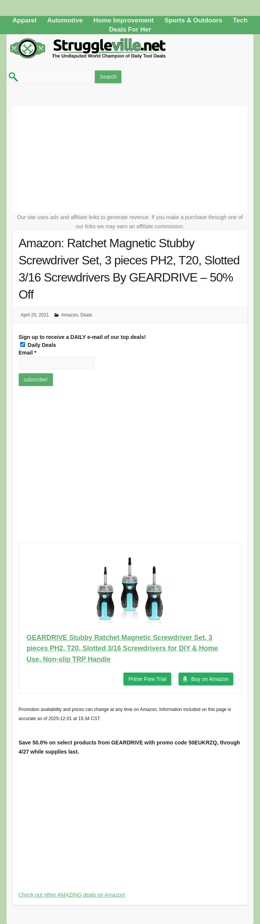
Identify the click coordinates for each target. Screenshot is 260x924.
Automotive (65, 20)
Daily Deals (38, 345)
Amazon (69, 315)
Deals (86, 315)
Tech (240, 20)
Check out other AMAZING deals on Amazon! (72, 895)
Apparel (25, 20)
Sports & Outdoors (193, 20)
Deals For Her (130, 29)
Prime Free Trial (147, 679)
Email (28, 353)
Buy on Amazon (209, 679)
